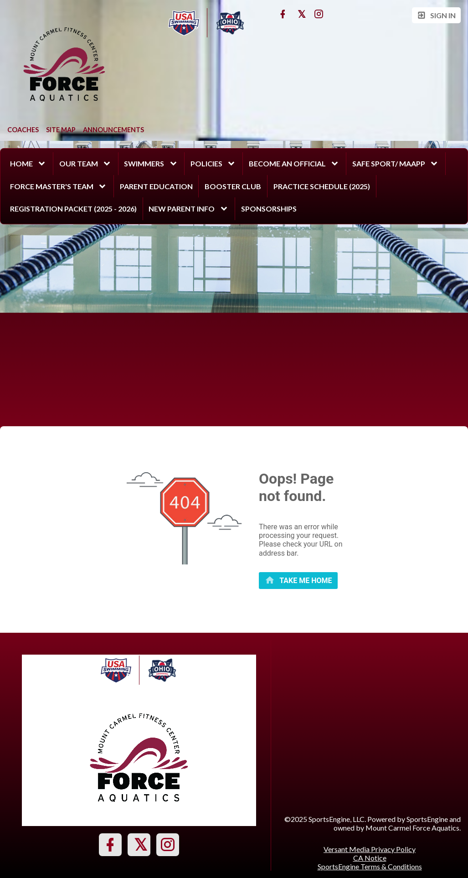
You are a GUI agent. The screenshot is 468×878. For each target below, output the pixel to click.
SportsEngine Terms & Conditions (370, 866)
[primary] (298, 580)
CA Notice (369, 857)
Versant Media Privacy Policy (370, 849)
